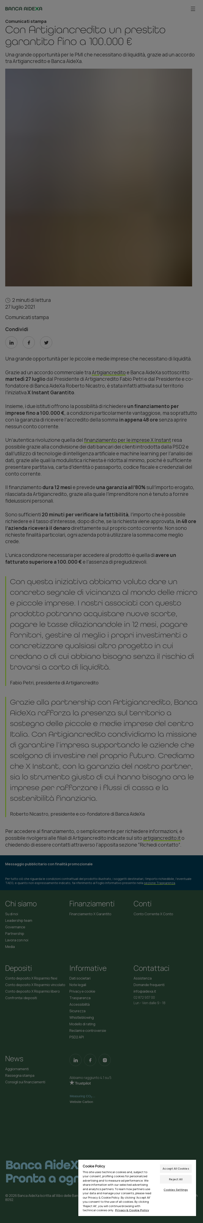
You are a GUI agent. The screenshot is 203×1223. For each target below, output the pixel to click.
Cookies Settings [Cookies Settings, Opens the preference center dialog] (176, 1190)
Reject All (175, 1179)
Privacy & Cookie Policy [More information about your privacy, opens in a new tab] (132, 1210)
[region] (137, 1187)
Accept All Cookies (176, 1168)
